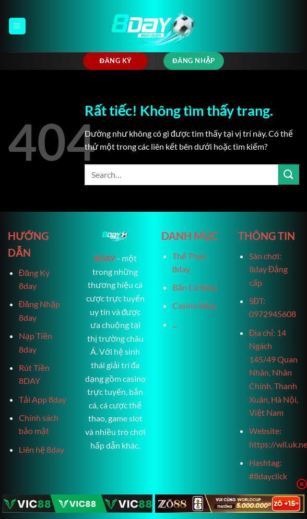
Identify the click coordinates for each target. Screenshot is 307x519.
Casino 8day (194, 305)
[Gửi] (288, 174)
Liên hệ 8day (41, 449)
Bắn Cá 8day (195, 287)
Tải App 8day (42, 399)
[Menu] (17, 26)
